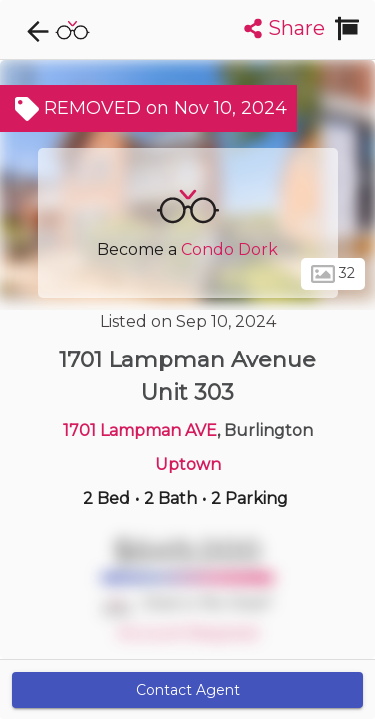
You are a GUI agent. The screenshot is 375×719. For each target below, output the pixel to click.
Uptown (188, 464)
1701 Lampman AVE (140, 430)
